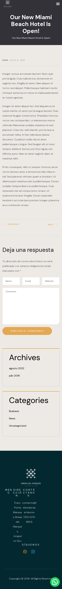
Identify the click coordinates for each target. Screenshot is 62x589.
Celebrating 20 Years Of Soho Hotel (46, 225)
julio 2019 (14, 375)
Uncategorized (17, 425)
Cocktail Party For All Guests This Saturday (15, 225)
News (5, 60)
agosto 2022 (16, 368)
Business (14, 411)
